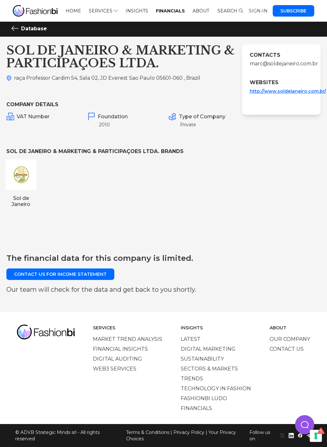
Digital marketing (208, 349)
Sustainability (202, 359)
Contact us (287, 349)
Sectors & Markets (209, 369)
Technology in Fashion (216, 388)
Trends (192, 379)
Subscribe (293, 11)
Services (103, 11)
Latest (191, 339)
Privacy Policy (188, 432)
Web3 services (114, 369)
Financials (170, 11)
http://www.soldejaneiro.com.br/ (288, 91)
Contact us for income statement (60, 274)
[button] (304, 424)
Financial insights (120, 349)
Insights (136, 11)
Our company (290, 339)
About (201, 11)
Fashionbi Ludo (204, 398)
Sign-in (258, 11)
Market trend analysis (127, 339)
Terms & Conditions (147, 432)
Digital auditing (117, 359)
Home (73, 11)
